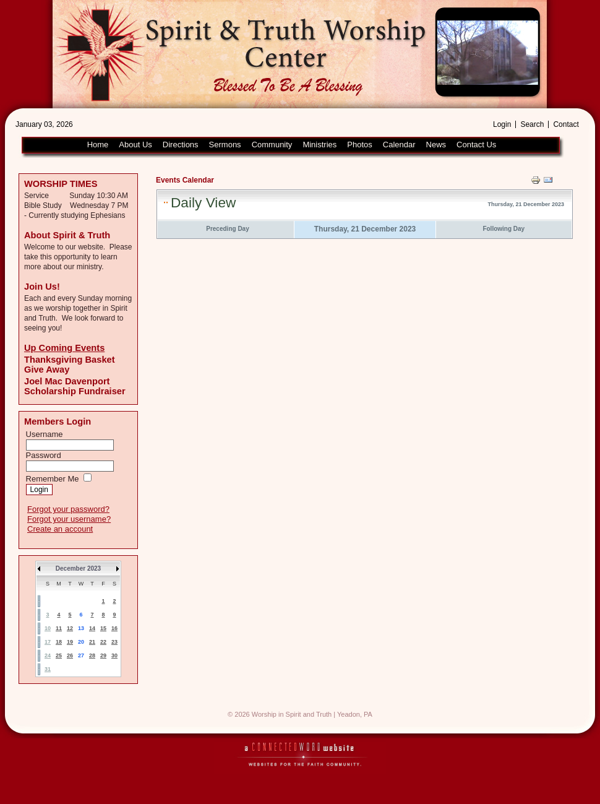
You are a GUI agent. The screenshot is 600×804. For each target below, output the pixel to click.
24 (48, 655)
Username (44, 434)
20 (81, 642)
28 (92, 655)
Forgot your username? (69, 519)
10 (48, 628)
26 (70, 655)
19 (70, 642)
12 (70, 628)
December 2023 (78, 568)
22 (103, 642)
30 (114, 655)
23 (114, 642)
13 (81, 628)
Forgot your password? (68, 509)
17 (48, 642)
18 (59, 642)
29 (103, 655)
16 (114, 628)
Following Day (503, 228)
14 (92, 628)
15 (103, 628)
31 (48, 669)
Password (43, 455)
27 (81, 655)
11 (59, 628)
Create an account (60, 529)
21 (92, 642)
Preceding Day (227, 228)
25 (59, 655)
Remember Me (52, 478)
